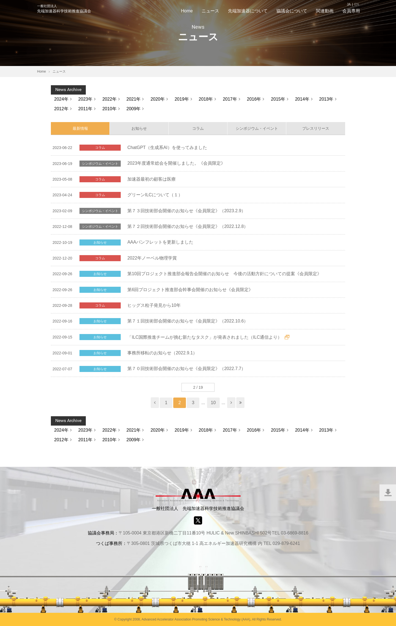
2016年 (254, 99)
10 (213, 402)
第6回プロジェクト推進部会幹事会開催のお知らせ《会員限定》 (190, 289)
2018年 (206, 99)
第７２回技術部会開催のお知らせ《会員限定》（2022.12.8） (187, 226)
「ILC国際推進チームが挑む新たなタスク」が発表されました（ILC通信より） (204, 337)
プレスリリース (315, 128)
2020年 (157, 99)
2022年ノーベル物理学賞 (152, 258)
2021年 (134, 99)
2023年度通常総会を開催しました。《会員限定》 (176, 163)
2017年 (230, 99)
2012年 (61, 108)
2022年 (109, 99)
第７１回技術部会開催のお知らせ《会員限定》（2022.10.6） (187, 321)
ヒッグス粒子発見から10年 (154, 305)
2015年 (278, 99)
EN (356, 4)
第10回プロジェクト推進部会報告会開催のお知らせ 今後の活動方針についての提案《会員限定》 (224, 273)
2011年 (85, 108)
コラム (198, 128)
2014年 (302, 99)
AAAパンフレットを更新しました (160, 242)
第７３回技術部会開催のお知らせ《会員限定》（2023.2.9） (186, 210)
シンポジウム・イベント (257, 128)
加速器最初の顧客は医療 (151, 179)
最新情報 (80, 128)
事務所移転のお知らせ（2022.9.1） (162, 353)
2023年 (85, 99)
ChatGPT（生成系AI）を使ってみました (167, 147)
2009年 (134, 108)
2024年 (61, 99)
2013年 (326, 99)
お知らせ (139, 128)
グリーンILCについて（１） (155, 194)
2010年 (109, 108)
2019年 (182, 99)
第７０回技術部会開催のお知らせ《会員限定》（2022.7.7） (186, 368)
